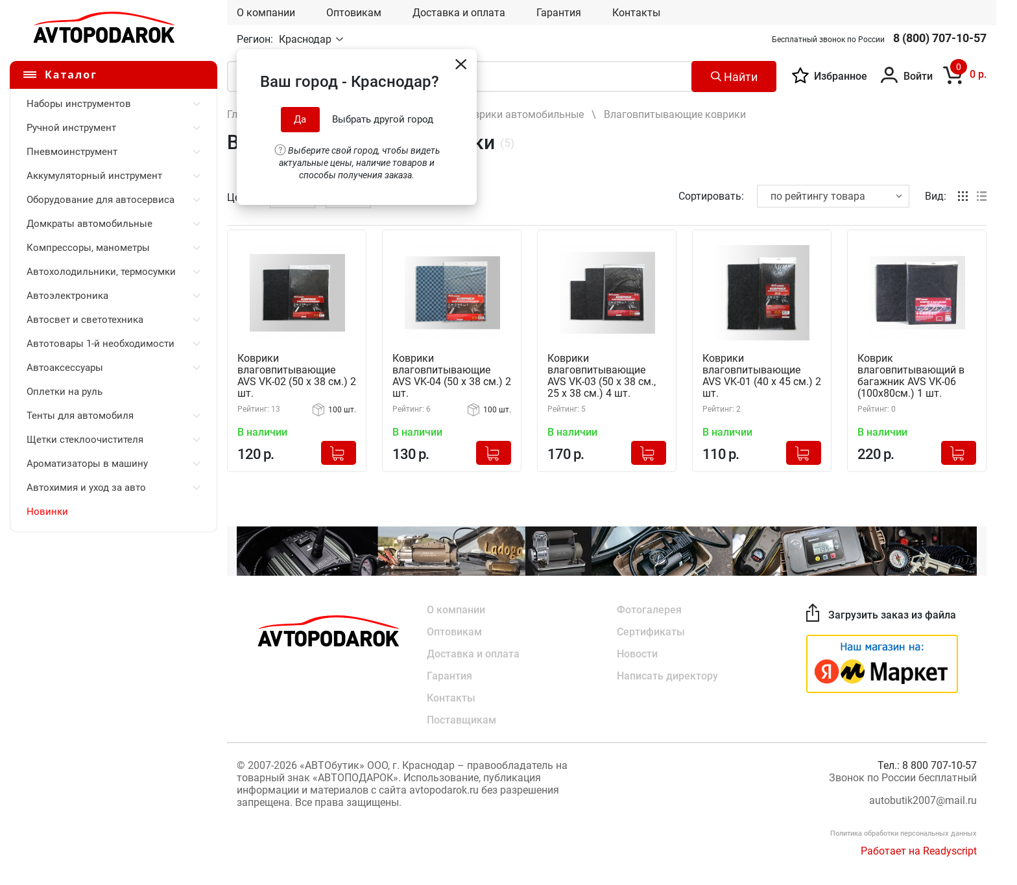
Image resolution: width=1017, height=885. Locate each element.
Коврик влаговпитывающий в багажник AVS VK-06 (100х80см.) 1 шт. (910, 376)
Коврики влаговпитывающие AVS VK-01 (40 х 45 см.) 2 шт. (761, 376)
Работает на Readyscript (919, 851)
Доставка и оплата (459, 12)
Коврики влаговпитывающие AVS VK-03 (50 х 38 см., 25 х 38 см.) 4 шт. (601, 376)
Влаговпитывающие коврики (675, 114)
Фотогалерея (649, 610)
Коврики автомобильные (522, 114)
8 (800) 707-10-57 (940, 38)
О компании (266, 12)
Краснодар (306, 39)
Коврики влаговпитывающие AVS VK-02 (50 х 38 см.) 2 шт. (296, 376)
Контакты (636, 12)
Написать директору (667, 676)
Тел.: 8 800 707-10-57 (927, 765)
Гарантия (558, 12)
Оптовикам (353, 12)
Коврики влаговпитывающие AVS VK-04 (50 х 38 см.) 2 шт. (451, 376)
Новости (637, 654)
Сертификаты (651, 632)
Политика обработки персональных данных (903, 833)
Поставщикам (461, 720)
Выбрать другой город (382, 119)
